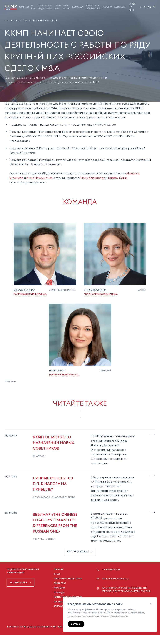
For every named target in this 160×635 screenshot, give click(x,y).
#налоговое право (63, 497)
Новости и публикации (31, 20)
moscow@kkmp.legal (115, 578)
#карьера (38, 539)
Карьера (107, 7)
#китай (50, 539)
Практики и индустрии (68, 578)
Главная (24, 7)
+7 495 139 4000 (132, 7)
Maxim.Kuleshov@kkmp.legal (30, 294)
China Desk (60, 583)
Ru (141, 7)
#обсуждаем (41, 497)
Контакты (120, 7)
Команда (77, 7)
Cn (149, 7)
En (145, 7)
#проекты (11, 381)
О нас (57, 574)
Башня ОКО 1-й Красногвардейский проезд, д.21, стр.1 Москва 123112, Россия (126, 590)
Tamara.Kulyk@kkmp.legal (64, 374)
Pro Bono (59, 588)
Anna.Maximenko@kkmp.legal (101, 294)
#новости (39, 456)
